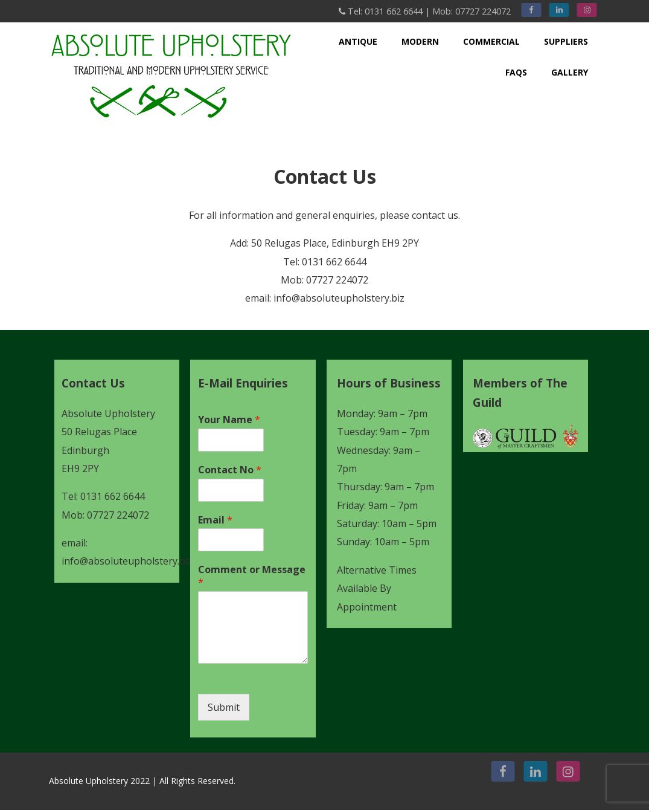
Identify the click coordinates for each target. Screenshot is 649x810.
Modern (420, 41)
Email (215, 520)
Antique (358, 41)
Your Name (229, 419)
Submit (224, 707)
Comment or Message (251, 576)
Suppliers (566, 41)
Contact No (229, 470)
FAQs (516, 72)
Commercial (491, 41)
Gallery (569, 72)
